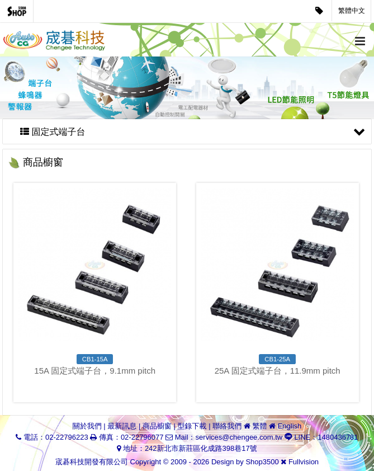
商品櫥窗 (157, 426)
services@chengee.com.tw (239, 437)
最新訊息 (121, 426)
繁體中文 (351, 11)
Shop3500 (261, 462)
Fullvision (303, 462)
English (290, 426)
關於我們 (87, 426)
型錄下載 (192, 426)
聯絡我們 (227, 426)
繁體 (259, 426)
